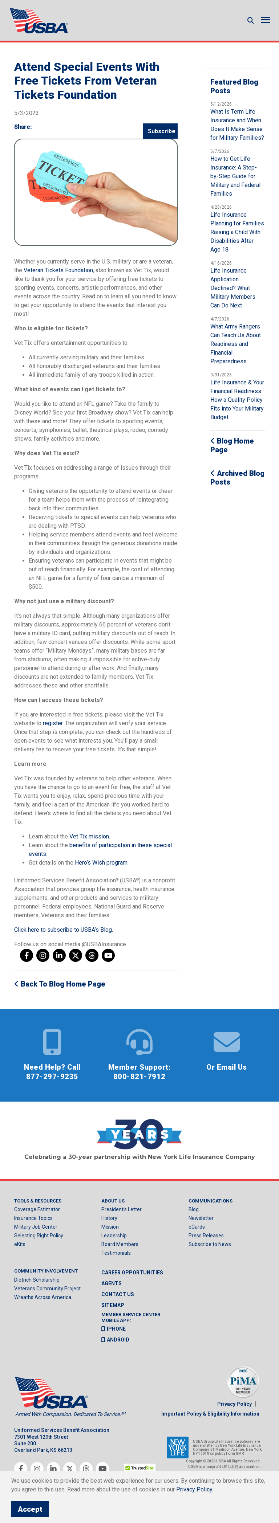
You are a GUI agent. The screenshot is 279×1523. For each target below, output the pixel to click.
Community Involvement (46, 1271)
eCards (197, 1227)
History (109, 1219)
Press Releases (206, 1236)
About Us (113, 1201)
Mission (110, 1227)
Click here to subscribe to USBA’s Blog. (63, 930)
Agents (111, 1284)
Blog (194, 1210)
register (52, 723)
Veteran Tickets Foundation (58, 270)
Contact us (117, 1295)
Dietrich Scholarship (37, 1280)
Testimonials (116, 1254)
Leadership (114, 1236)
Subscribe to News (210, 1245)
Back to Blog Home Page (59, 984)
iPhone (113, 1329)
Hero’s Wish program (101, 863)
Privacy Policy (234, 1405)
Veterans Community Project (47, 1289)
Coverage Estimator (37, 1210)
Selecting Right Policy (38, 1236)
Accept (30, 1509)
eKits (19, 1245)
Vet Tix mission (89, 836)
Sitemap (112, 1306)
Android (115, 1340)
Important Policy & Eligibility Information (210, 1414)
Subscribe (161, 131)
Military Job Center (35, 1227)
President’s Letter (121, 1210)
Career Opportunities (132, 1273)
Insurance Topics (33, 1219)
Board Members (119, 1245)
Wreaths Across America (42, 1298)
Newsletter (201, 1219)
